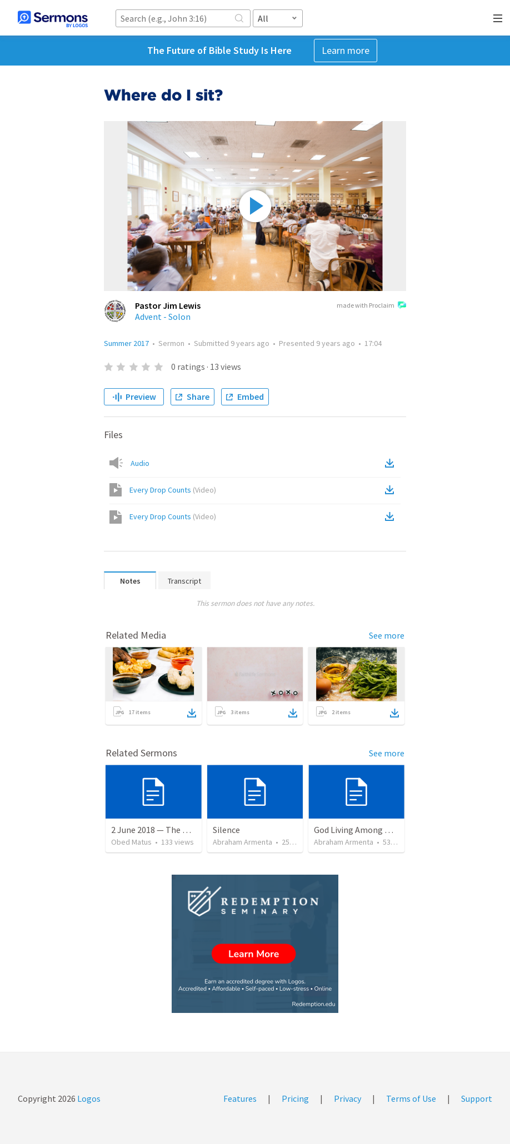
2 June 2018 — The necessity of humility (186, 829)
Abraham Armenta (242, 842)
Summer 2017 (126, 343)
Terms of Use (411, 1098)
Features (240, 1098)
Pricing (295, 1098)
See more (386, 635)
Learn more (345, 50)
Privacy (347, 1098)
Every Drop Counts (172, 490)
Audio (140, 463)
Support (476, 1098)
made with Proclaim (371, 306)
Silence (226, 829)
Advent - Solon (163, 316)
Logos (88, 1098)
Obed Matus (131, 842)
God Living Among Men (357, 829)
